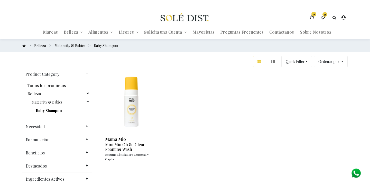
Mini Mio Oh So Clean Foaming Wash (125, 146)
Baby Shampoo (49, 110)
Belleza (34, 93)
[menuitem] (50, 31)
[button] (331, 61)
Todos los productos (46, 85)
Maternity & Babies (47, 102)
